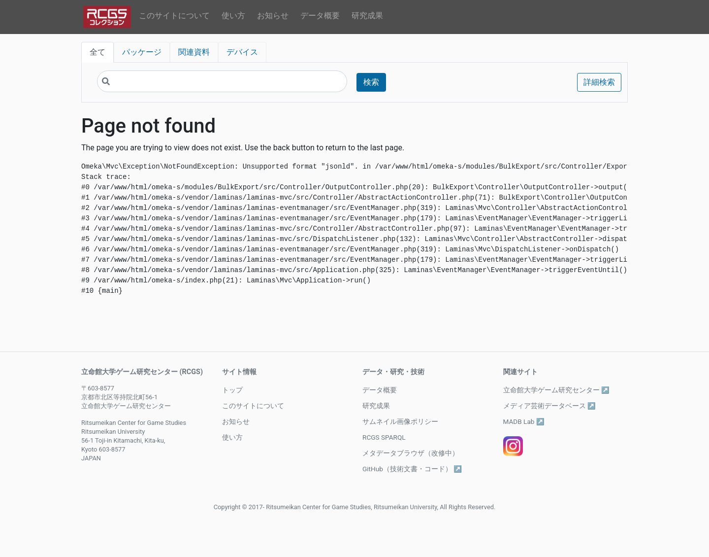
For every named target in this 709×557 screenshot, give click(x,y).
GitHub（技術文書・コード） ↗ (412, 469)
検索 (371, 82)
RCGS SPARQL (384, 437)
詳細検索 (599, 82)
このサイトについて (174, 15)
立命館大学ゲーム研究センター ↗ (556, 390)
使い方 (233, 15)
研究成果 (367, 15)
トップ (232, 390)
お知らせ (273, 15)
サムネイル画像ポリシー (400, 421)
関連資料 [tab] (194, 52)
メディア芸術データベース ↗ (549, 406)
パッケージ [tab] (141, 52)
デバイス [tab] (242, 52)
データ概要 (320, 15)
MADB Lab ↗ (524, 421)
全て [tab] (97, 52)
